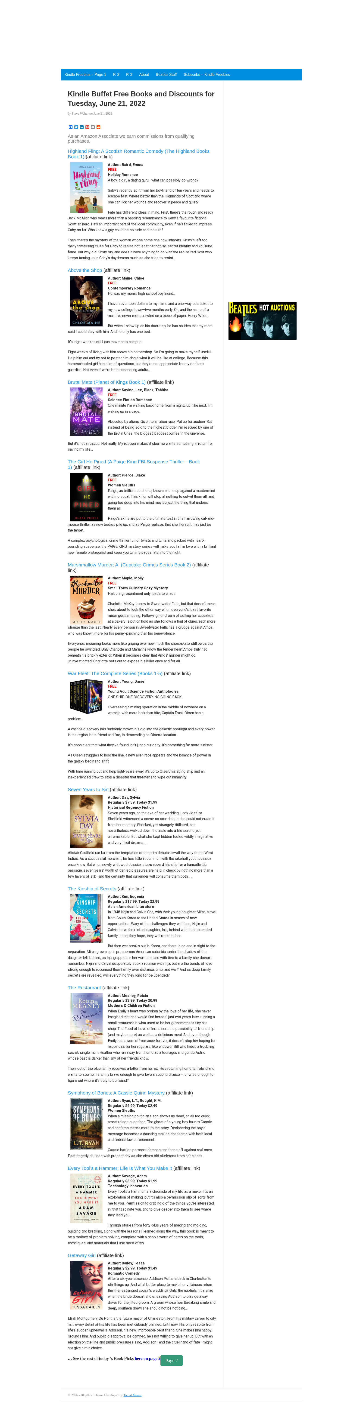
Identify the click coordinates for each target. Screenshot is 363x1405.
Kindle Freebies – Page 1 (85, 75)
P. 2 (116, 75)
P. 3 (129, 75)
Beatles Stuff (166, 75)
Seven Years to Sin (88, 789)
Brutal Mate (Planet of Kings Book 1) (107, 382)
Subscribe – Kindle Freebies (207, 75)
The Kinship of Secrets (92, 888)
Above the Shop (85, 270)
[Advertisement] (139, 32)
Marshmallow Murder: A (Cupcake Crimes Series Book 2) (129, 564)
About (144, 75)
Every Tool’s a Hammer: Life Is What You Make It (120, 1168)
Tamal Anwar (133, 1395)
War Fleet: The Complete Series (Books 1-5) (115, 673)
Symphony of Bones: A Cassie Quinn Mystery (116, 1092)
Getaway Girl (82, 1255)
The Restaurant (84, 987)
